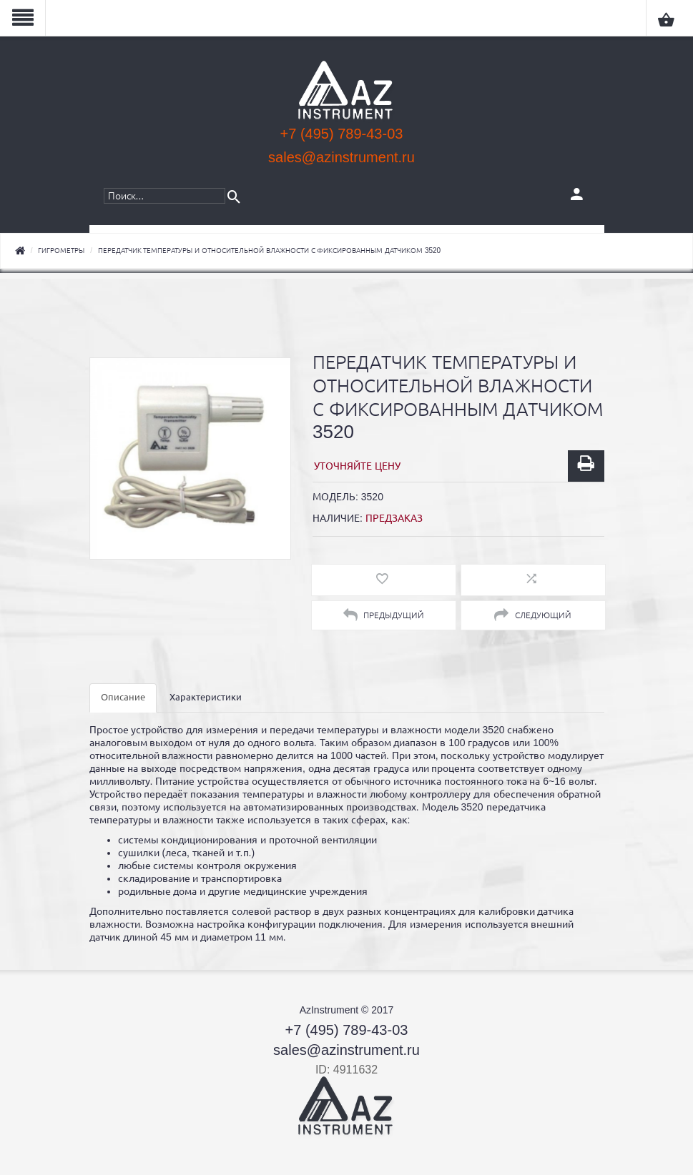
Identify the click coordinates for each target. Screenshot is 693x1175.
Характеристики (205, 697)
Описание (123, 697)
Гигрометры (61, 250)
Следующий (532, 615)
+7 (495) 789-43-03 (341, 134)
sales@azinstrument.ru (341, 157)
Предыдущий (383, 615)
